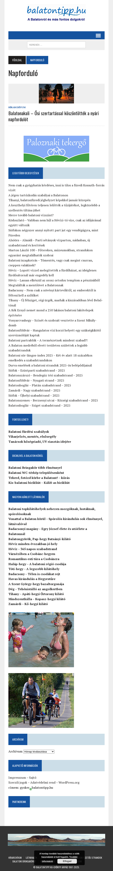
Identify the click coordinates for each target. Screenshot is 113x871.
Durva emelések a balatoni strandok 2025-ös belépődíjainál (50, 365)
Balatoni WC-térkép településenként (36, 473)
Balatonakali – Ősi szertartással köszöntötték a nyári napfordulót (53, 116)
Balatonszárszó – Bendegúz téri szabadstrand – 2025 (45, 375)
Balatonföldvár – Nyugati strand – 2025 (36, 380)
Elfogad (67, 861)
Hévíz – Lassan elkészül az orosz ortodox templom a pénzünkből (54, 280)
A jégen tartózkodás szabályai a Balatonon (38, 195)
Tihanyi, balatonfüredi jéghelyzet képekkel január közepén (49, 200)
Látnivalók (31, 857)
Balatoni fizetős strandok (87, 857)
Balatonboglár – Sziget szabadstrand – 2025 (39, 405)
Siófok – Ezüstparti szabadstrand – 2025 (36, 370)
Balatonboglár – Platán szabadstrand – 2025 (39, 385)
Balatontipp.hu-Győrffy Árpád (52, 867)
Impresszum (17, 777)
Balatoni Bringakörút (24, 861)
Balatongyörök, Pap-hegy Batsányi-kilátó (39, 539)
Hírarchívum (17, 107)
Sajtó (32, 777)
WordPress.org (69, 782)
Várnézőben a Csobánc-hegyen (31, 554)
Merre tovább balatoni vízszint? (30, 215)
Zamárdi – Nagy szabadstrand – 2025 (34, 390)
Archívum (15, 751)
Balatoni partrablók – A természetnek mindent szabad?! (47, 340)
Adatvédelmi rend (42, 782)
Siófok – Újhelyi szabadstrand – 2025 (34, 395)
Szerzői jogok (17, 782)
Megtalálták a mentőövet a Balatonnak (35, 285)
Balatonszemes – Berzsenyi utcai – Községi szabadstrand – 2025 (53, 400)
